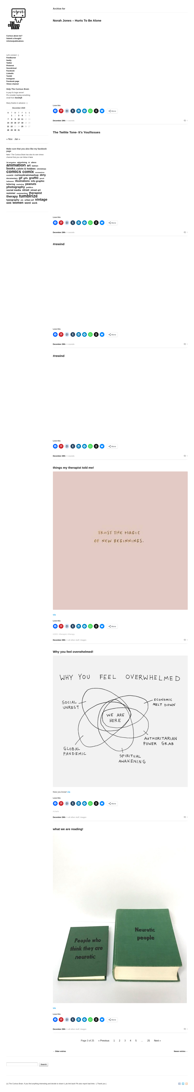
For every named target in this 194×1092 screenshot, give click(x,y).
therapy (72, 634)
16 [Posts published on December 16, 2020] (15, 123)
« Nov (9, 139)
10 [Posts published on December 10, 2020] (19, 119)
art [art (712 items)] (29, 165)
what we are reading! (68, 829)
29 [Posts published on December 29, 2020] (12, 130)
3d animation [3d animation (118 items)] (11, 162)
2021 (56, 634)
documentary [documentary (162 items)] (12, 178)
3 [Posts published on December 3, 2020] (18, 116)
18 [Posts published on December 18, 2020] (22, 123)
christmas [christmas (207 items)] (41, 169)
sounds (71, 121)
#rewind (58, 244)
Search (43, 1064)
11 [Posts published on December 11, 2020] (22, 119)
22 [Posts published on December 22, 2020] (12, 126)
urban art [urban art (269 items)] (29, 200)
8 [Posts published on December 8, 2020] (11, 119)
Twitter (9, 63)
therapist (63, 634)
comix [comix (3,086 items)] (28, 171)
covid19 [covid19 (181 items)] (9, 175)
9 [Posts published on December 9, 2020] (15, 119)
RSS (186, 1083)
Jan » (17, 139)
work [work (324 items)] (34, 203)
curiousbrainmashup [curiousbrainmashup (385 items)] (26, 175)
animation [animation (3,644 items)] (16, 165)
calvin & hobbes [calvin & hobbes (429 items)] (26, 168)
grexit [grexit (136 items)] (42, 178)
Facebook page (12, 81)
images (83, 640)
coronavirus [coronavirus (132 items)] (39, 172)
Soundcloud (11, 68)
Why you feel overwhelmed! (73, 651)
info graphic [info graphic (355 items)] (37, 181)
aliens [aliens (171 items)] (33, 162)
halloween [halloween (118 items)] (10, 181)
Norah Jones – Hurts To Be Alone (77, 20)
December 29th (59, 121)
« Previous (103, 1040)
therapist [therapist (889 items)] (35, 193)
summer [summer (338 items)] (10, 193)
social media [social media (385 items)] (13, 190)
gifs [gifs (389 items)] (26, 178)
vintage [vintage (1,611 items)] (41, 199)
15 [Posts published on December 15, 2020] (12, 123)
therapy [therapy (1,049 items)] (12, 196)
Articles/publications (15, 41)
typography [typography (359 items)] (12, 199)
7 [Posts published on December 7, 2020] (8, 119)
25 (148, 1040)
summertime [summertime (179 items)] (22, 193)
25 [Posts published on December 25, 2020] (22, 126)
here (8, 155)
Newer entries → (181, 1051)
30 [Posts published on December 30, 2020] (15, 130)
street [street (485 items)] (25, 190)
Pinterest (10, 66)
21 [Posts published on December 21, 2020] (8, 126)
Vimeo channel (12, 84)
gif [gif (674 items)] (20, 178)
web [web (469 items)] (8, 203)
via (54, 615)
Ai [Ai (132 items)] (29, 162)
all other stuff (73, 640)
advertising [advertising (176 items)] (22, 162)
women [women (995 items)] (18, 202)
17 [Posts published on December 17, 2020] (19, 123)
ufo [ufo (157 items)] (22, 200)
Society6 (18, 98)
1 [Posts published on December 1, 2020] (11, 116)
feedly (9, 60)
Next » (157, 1040)
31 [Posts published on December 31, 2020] (19, 130)
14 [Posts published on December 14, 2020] (8, 123)
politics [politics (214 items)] (29, 187)
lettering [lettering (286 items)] (10, 184)
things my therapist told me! (73, 467)
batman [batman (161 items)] (35, 166)
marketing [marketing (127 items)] (20, 184)
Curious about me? (14, 36)
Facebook (10, 71)
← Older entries (59, 1051)
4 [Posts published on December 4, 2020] (22, 116)
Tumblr (9, 76)
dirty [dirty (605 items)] (43, 175)
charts (56, 811)
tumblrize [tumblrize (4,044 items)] (28, 196)
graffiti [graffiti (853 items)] (33, 178)
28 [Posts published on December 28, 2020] (8, 130)
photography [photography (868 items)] (15, 187)
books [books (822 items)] (10, 168)
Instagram (10, 79)
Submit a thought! (13, 38)
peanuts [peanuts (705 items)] (30, 184)
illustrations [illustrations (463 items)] (22, 181)
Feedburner (11, 58)
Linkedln (10, 73)
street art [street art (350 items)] (36, 190)
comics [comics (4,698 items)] (13, 171)
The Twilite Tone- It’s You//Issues (76, 132)
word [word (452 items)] (28, 203)
